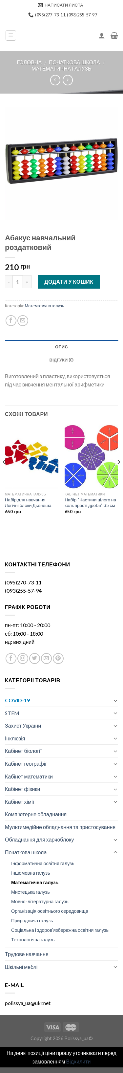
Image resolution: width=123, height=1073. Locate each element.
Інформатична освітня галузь (42, 863)
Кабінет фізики (22, 789)
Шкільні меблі (21, 967)
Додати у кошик (68, 281)
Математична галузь (61, 68)
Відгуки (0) (62, 359)
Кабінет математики (29, 776)
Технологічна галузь (33, 939)
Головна (29, 62)
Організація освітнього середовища (49, 911)
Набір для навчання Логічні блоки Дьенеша (28, 502)
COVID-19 (17, 700)
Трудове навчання (27, 954)
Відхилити (78, 1061)
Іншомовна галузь (30, 873)
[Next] (118, 475)
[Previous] (4, 475)
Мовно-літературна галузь (40, 901)
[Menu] (11, 35)
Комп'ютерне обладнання (36, 814)
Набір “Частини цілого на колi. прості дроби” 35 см (90, 502)
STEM (12, 713)
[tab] (61, 346)
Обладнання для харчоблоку (39, 839)
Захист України (23, 725)
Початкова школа (74, 62)
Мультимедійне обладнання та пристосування (60, 827)
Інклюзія (15, 738)
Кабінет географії (26, 763)
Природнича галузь (32, 920)
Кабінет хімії (19, 802)
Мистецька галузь (30, 892)
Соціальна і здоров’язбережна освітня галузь (60, 930)
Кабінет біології (23, 751)
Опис (61, 346)
